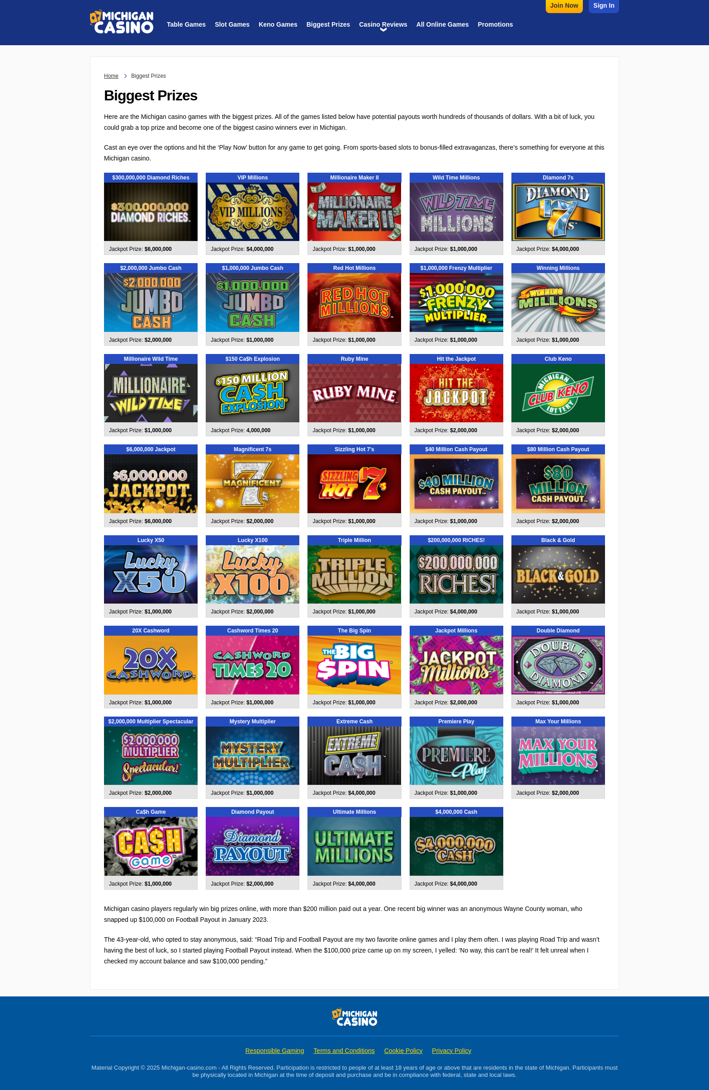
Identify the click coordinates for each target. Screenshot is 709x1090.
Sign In (603, 5)
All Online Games (442, 24)
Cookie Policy (403, 1050)
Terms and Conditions (343, 1050)
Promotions (495, 24)
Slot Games (232, 24)
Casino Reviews (383, 24)
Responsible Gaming (274, 1050)
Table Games (186, 24)
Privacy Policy (451, 1050)
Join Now (564, 5)
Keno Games (278, 24)
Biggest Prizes (328, 24)
